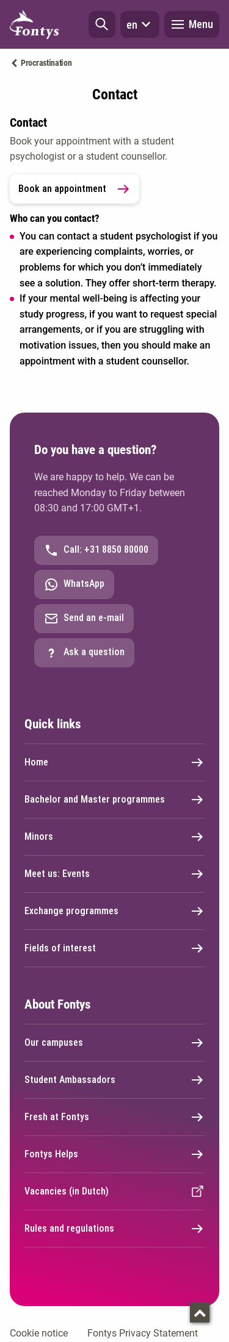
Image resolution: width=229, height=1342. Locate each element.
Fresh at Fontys (114, 1117)
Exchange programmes (114, 911)
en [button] (139, 24)
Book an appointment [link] (74, 189)
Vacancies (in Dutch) (114, 1191)
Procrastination (46, 63)
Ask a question (84, 652)
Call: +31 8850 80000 (96, 550)
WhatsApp (74, 584)
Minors (114, 836)
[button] (102, 24)
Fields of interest (114, 948)
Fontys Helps (114, 1154)
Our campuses (114, 1042)
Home (114, 762)
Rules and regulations (114, 1228)
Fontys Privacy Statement (142, 1333)
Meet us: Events (114, 874)
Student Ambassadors (114, 1080)
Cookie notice (39, 1333)
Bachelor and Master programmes (114, 799)
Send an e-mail (84, 618)
